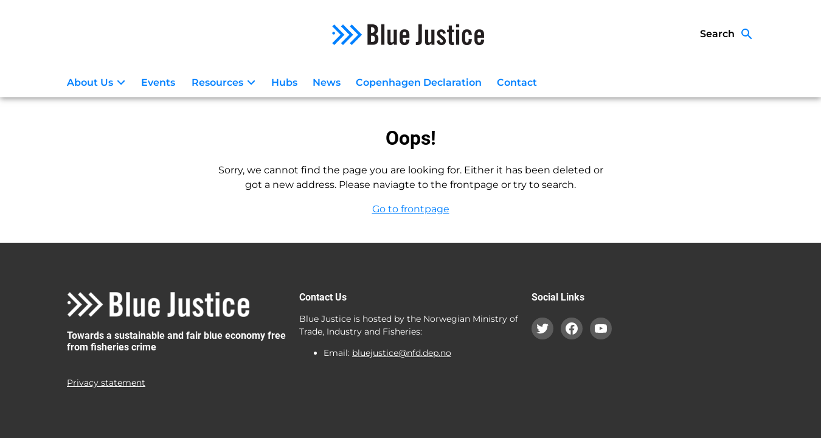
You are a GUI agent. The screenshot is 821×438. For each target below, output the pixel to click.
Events (158, 82)
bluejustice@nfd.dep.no (401, 352)
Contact (517, 82)
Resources (225, 83)
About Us (98, 83)
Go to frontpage (410, 209)
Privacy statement (106, 382)
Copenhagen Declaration (419, 82)
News (327, 82)
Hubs (284, 82)
